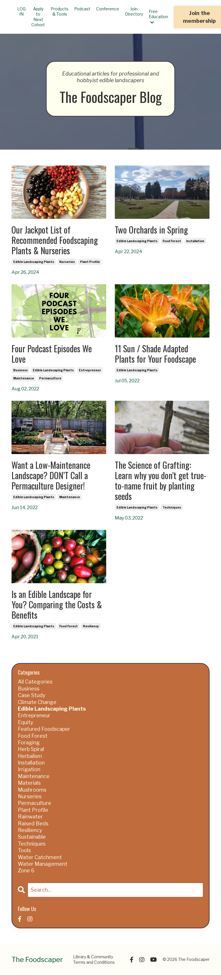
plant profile (90, 261)
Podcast (82, 8)
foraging (29, 742)
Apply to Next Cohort (38, 16)
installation (195, 241)
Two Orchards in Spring (151, 230)
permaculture (50, 378)
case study (31, 695)
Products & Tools (59, 11)
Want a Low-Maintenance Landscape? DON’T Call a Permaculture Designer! (51, 475)
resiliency (91, 626)
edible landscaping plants (33, 261)
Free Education (158, 16)
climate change (37, 702)
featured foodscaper (44, 729)
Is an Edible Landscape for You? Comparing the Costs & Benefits (57, 604)
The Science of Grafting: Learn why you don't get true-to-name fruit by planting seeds (160, 480)
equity (25, 722)
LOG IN (21, 11)
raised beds (33, 823)
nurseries (67, 261)
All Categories (35, 682)
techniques (172, 507)
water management (42, 864)
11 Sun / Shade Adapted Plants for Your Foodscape (155, 353)
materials (29, 783)
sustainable (32, 837)
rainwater (30, 817)
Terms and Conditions (94, 962)
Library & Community (93, 956)
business (20, 370)
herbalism (30, 756)
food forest (172, 241)
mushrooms (32, 790)
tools (24, 850)
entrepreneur (90, 370)
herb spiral (31, 749)
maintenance (23, 378)
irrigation (29, 769)
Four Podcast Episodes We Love (52, 353)
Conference (107, 8)
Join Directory (134, 11)
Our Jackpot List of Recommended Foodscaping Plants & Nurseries (55, 240)
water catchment (40, 857)
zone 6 (26, 870)
